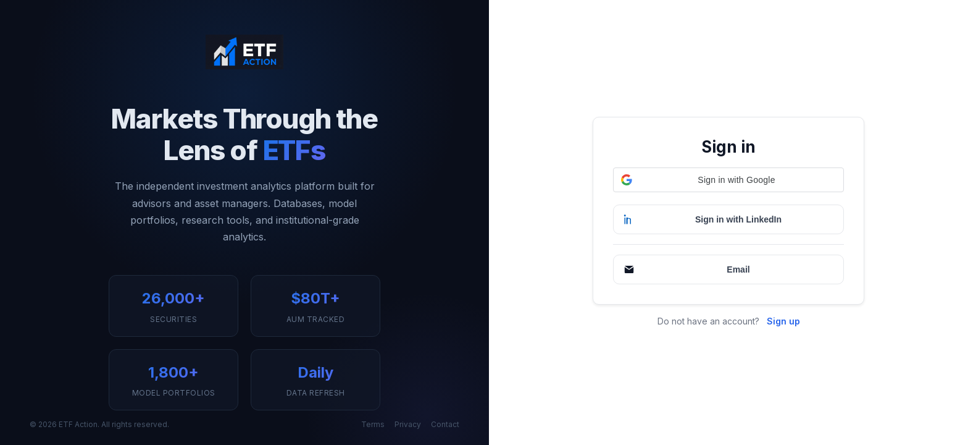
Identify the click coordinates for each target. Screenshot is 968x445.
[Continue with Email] (728, 269)
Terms (373, 424)
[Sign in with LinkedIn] (728, 219)
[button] (728, 179)
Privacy (407, 424)
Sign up (783, 321)
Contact (445, 424)
